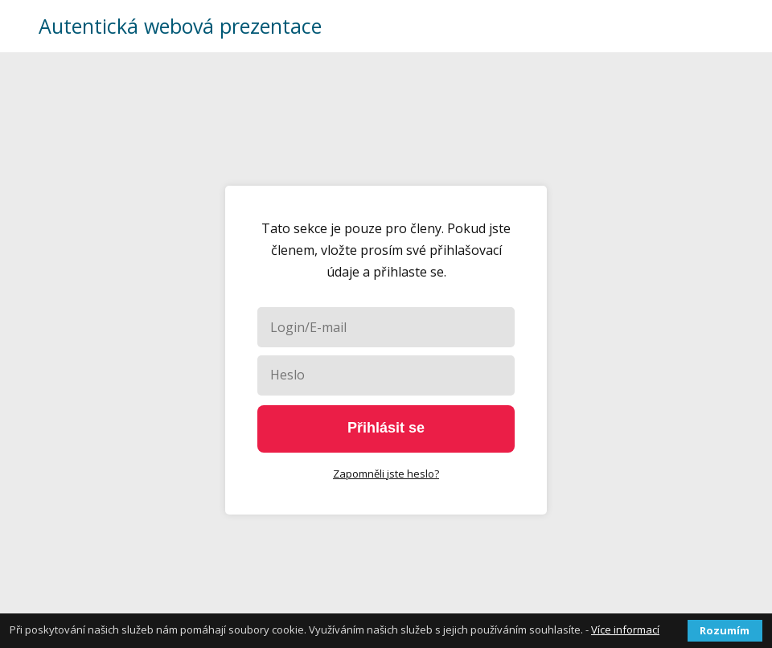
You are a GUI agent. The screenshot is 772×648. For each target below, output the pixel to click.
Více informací (625, 629)
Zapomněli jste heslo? (386, 473)
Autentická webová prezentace (180, 26)
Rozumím (724, 630)
